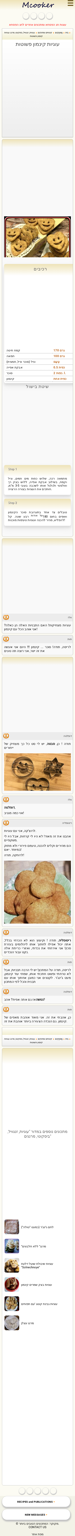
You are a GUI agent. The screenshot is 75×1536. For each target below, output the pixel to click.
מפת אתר (37, 1534)
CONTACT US (37, 1527)
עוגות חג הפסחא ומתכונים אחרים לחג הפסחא (37, 24)
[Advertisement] (37, 87)
